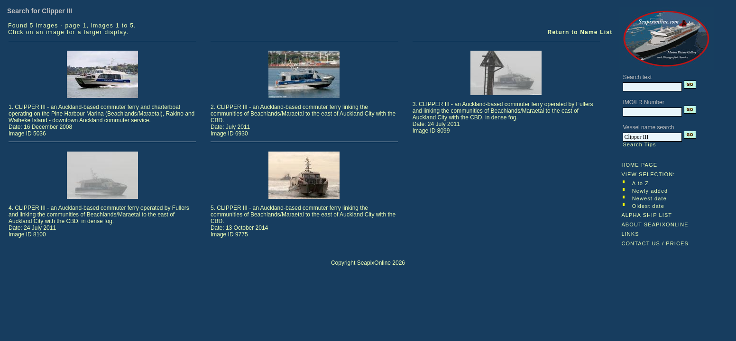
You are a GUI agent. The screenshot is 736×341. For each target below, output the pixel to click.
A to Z (640, 183)
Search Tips (639, 144)
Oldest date (648, 206)
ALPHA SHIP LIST (646, 215)
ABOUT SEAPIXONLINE (654, 224)
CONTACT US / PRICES (655, 243)
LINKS (630, 234)
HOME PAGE (639, 165)
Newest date (649, 198)
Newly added (650, 191)
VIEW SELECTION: (648, 174)
